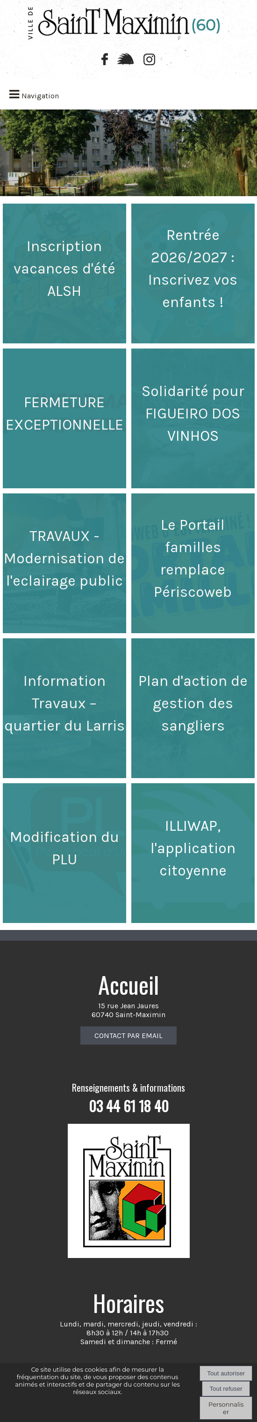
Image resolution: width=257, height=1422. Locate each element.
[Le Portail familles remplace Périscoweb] (193, 563)
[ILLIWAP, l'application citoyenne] (193, 853)
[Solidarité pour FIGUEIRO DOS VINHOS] (193, 418)
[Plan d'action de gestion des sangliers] (193, 708)
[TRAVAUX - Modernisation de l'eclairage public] (64, 563)
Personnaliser (225, 1408)
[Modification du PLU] (64, 853)
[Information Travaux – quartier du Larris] (64, 708)
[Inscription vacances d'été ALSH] (64, 273)
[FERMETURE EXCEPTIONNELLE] (64, 418)
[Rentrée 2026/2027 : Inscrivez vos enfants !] (193, 273)
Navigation (40, 95)
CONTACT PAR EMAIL (128, 1035)
